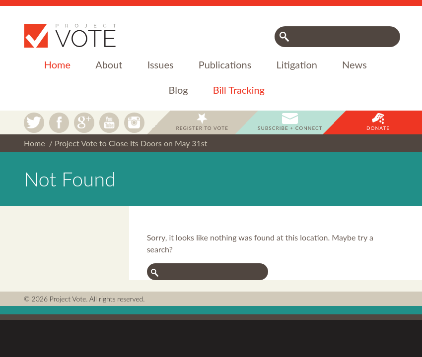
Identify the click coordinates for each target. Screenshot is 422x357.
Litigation (297, 64)
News (354, 64)
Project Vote (70, 36)
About (108, 64)
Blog (178, 90)
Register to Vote (202, 128)
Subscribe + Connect (290, 128)
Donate (378, 128)
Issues (160, 64)
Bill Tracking (239, 90)
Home (57, 64)
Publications (225, 64)
